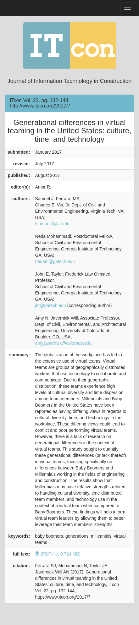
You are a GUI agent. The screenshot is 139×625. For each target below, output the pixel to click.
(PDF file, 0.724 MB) (58, 553)
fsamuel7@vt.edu (52, 223)
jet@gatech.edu (50, 305)
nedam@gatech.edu (55, 261)
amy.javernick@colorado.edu (63, 343)
